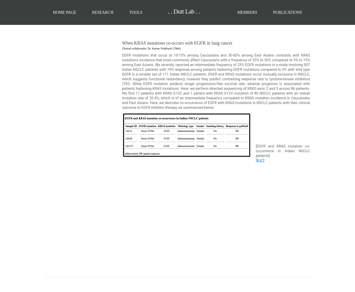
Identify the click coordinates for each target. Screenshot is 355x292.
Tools (135, 12)
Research (102, 12)
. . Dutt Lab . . (176, 11)
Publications (287, 12)
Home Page (64, 12)
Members (247, 12)
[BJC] (260, 160)
